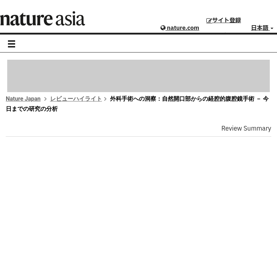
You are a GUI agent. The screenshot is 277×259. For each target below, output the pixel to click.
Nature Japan (23, 98)
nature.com (180, 28)
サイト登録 (223, 20)
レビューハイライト (76, 98)
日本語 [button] (262, 28)
